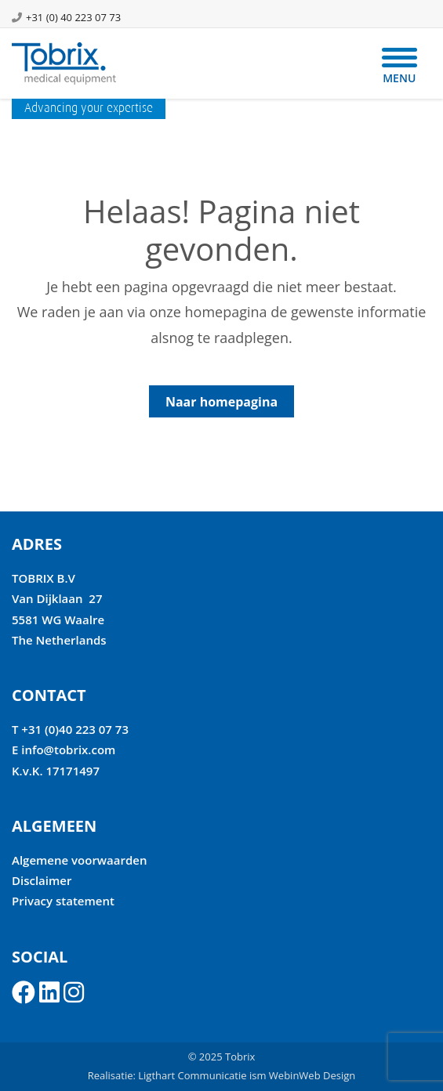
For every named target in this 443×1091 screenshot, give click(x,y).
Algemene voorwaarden (79, 860)
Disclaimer (41, 880)
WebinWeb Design (312, 1075)
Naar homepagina (221, 401)
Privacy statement (63, 901)
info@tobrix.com (68, 749)
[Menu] (399, 65)
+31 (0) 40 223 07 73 (73, 17)
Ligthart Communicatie (192, 1075)
